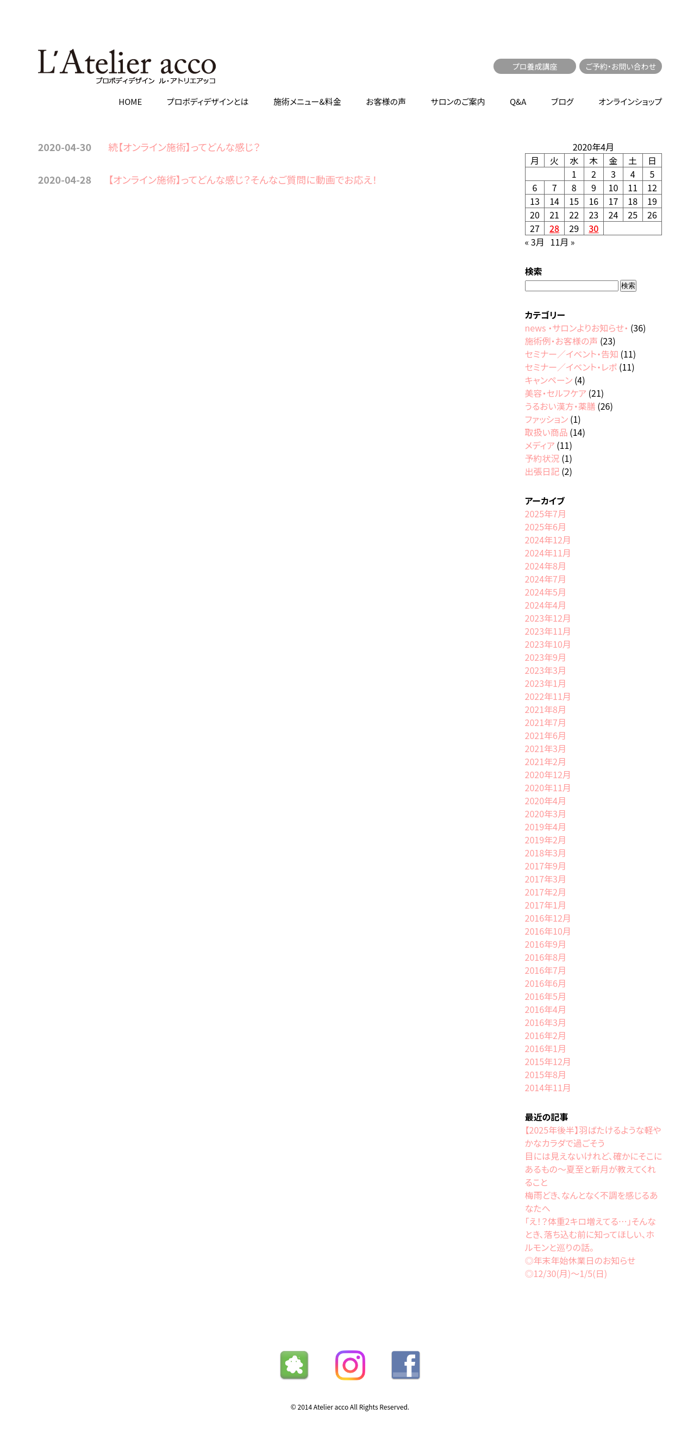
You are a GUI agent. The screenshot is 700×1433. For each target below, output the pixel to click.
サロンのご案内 (458, 101)
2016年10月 (548, 930)
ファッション (546, 418)
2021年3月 (545, 748)
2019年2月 (545, 839)
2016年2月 (545, 1035)
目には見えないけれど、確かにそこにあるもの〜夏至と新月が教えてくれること (593, 1168)
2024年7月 (545, 578)
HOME (130, 101)
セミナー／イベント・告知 (571, 353)
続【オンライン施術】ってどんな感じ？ (184, 147)
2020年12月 (548, 774)
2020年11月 (548, 787)
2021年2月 (545, 761)
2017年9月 (545, 865)
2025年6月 (545, 526)
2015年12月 (548, 1061)
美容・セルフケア (555, 392)
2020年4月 (545, 800)
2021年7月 (545, 722)
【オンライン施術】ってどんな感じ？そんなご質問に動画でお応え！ (242, 179)
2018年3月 (545, 852)
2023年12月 (548, 617)
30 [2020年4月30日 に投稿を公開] (593, 228)
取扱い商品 (546, 432)
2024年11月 (548, 552)
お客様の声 (386, 101)
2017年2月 (545, 891)
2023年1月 (545, 683)
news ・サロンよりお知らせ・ (577, 327)
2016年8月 (545, 956)
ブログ (562, 101)
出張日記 (542, 471)
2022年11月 (548, 696)
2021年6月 (545, 735)
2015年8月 (545, 1074)
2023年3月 (545, 670)
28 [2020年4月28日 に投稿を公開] (554, 228)
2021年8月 (545, 709)
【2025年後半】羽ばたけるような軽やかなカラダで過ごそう (593, 1136)
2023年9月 (545, 657)
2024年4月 (545, 604)
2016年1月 (545, 1048)
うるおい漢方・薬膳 (560, 405)
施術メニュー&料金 (307, 101)
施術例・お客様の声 (561, 340)
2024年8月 (545, 565)
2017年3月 (545, 878)
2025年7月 (545, 513)
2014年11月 (548, 1087)
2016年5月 (545, 996)
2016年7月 (545, 970)
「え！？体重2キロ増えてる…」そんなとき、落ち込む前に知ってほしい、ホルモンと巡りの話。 (590, 1234)
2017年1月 (545, 904)
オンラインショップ (630, 101)
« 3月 (535, 241)
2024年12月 (548, 539)
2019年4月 (545, 826)
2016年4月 (545, 1009)
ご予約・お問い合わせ (620, 66)
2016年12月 (548, 917)
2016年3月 (545, 1022)
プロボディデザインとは (208, 101)
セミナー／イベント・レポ (571, 366)
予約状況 (542, 458)
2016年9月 (545, 943)
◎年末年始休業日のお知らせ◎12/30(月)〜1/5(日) (580, 1267)
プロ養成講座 (535, 66)
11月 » (563, 241)
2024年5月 (545, 591)
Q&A (518, 101)
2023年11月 (548, 630)
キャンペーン (549, 379)
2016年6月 (545, 983)
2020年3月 (545, 813)
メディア (540, 445)
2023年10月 (548, 643)
